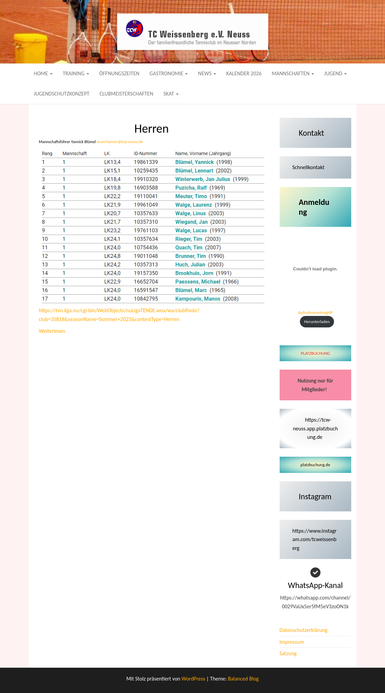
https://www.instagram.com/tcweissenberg (314, 539)
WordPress (193, 678)
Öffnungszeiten (119, 73)
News (207, 73)
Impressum (292, 642)
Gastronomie (169, 73)
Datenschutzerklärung (304, 630)
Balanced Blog (243, 678)
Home (43, 73)
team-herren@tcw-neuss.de (120, 141)
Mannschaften (293, 73)
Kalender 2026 (244, 73)
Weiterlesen (52, 330)
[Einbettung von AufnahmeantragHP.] (316, 269)
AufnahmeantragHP (315, 312)
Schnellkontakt (308, 167)
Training (76, 73)
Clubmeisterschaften (126, 93)
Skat (171, 93)
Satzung (288, 653)
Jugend (335, 73)
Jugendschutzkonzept (61, 93)
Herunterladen (317, 321)
